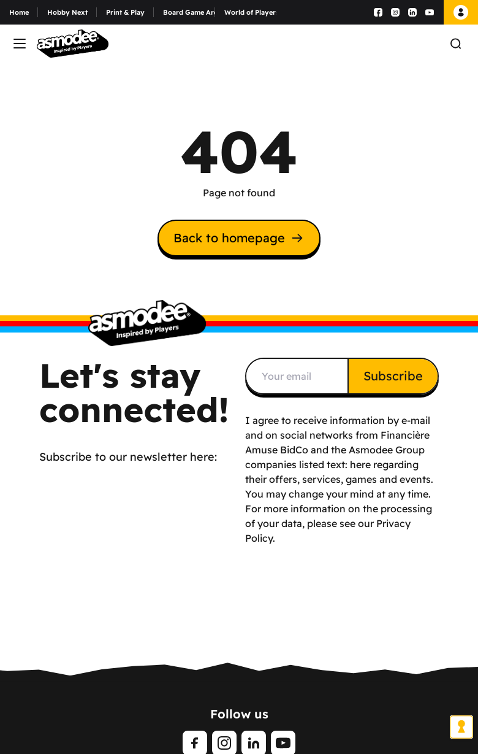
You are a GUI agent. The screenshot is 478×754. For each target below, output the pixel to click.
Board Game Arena (189, 12)
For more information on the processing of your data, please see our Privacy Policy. (338, 523)
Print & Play (125, 12)
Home (19, 12)
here (360, 464)
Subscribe (393, 375)
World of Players (250, 12)
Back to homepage (239, 237)
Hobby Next (67, 12)
